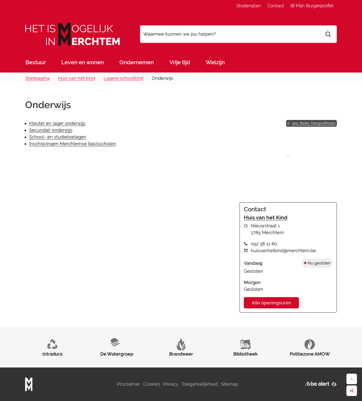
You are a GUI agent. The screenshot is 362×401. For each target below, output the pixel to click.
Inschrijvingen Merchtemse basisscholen (72, 143)
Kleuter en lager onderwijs (57, 123)
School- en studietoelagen (57, 137)
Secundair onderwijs (50, 130)
